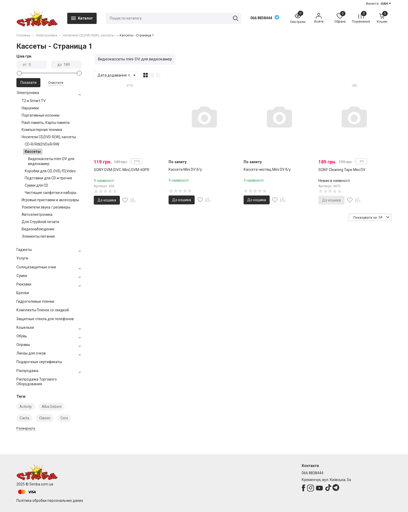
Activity (26, 406)
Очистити (55, 83)
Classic (45, 418)
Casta (24, 418)
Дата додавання (114, 75)
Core (64, 418)
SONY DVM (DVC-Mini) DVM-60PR (121, 170)
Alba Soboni (51, 406)
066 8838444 (261, 18)
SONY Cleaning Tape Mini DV (341, 170)
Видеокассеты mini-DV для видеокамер (135, 59)
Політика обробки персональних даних (49, 500)
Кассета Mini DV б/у (185, 169)
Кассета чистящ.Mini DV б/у (267, 169)
